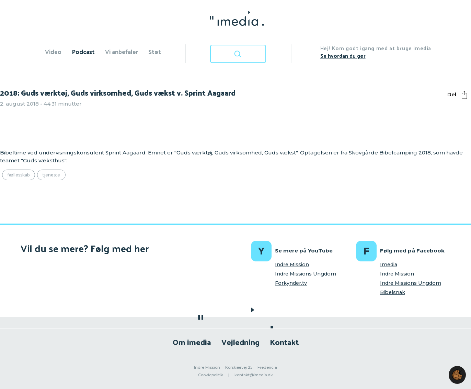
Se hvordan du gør (343, 55)
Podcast (83, 51)
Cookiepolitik (210, 374)
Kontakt (284, 342)
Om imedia (192, 342)
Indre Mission (292, 264)
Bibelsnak (392, 292)
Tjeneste (51, 174)
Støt (154, 51)
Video (53, 51)
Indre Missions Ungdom (305, 274)
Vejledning (240, 342)
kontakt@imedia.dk (253, 374)
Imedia (388, 264)
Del (459, 94)
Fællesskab (19, 174)
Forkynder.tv (291, 283)
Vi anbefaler (121, 51)
